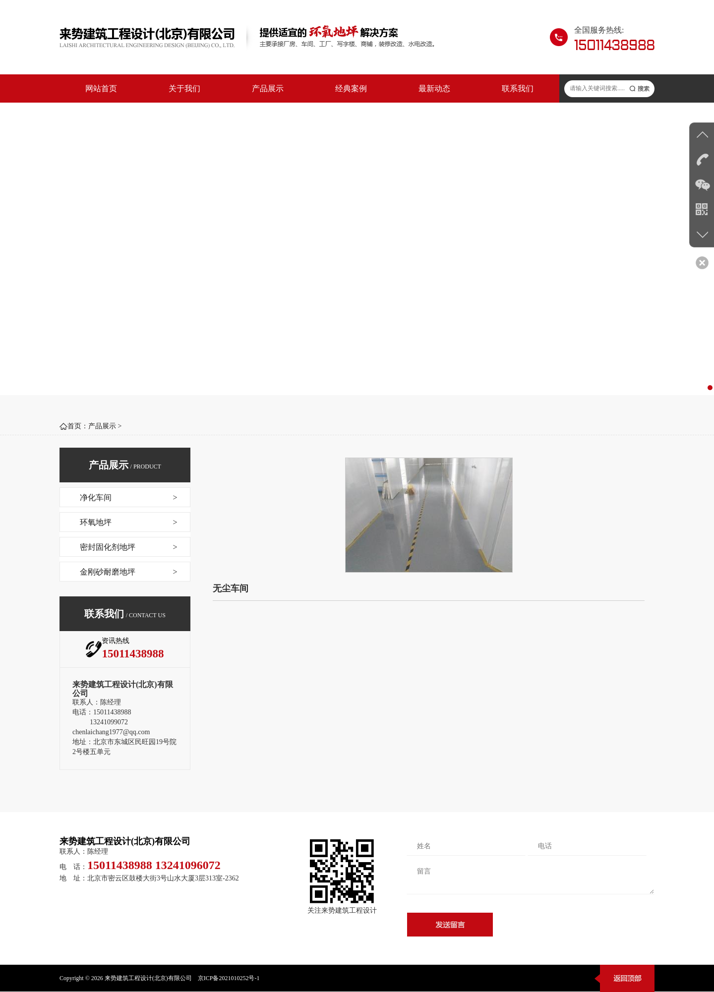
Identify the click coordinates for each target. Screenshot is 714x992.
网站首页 (101, 88)
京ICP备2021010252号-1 (229, 978)
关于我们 (184, 88)
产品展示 (268, 88)
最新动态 (434, 88)
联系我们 (518, 88)
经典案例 (351, 88)
